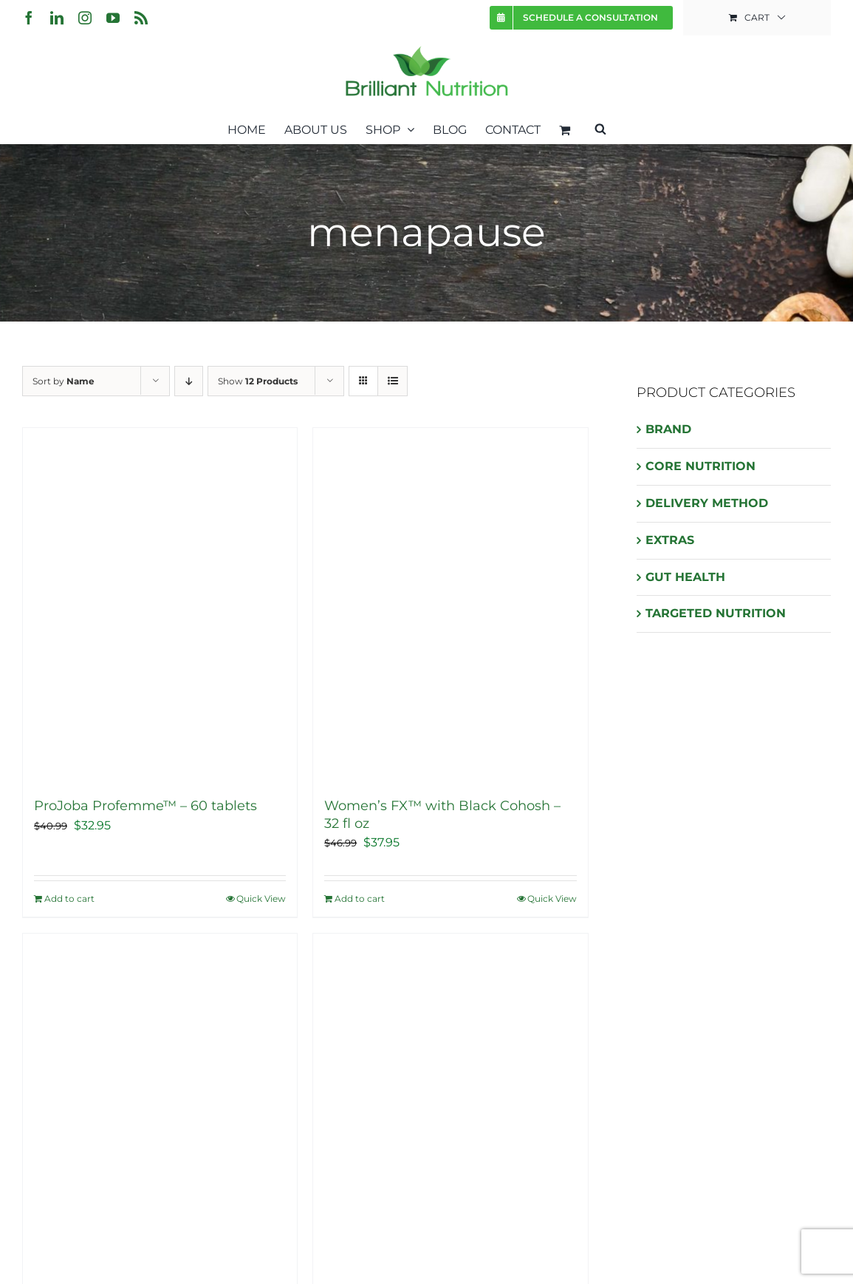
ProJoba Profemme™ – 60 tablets (145, 806)
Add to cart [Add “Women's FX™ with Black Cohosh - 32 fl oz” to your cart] (360, 898)
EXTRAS (669, 540)
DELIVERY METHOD (706, 503)
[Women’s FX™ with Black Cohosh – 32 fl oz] (450, 605)
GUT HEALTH (685, 577)
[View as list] (392, 381)
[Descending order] (188, 381)
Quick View (261, 898)
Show (258, 381)
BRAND (668, 429)
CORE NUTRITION (700, 466)
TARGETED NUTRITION (715, 613)
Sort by (63, 381)
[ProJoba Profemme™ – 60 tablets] (160, 605)
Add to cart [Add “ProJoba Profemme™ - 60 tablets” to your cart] (69, 898)
